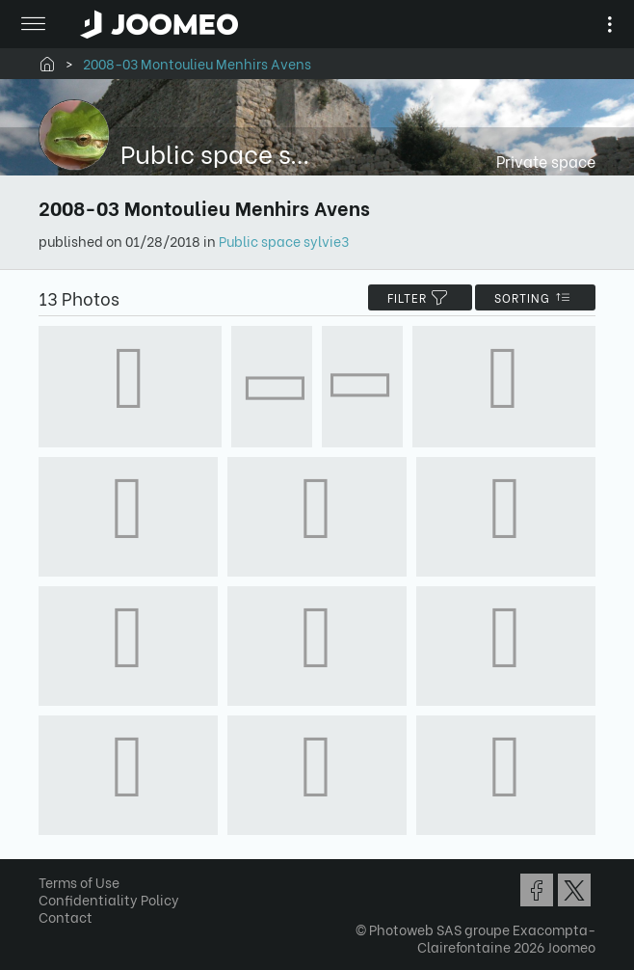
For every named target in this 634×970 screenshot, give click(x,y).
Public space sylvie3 (284, 240)
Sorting (535, 297)
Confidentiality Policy (109, 899)
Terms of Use (79, 882)
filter (420, 297)
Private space (545, 160)
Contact (65, 916)
